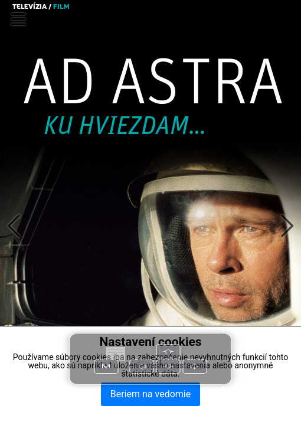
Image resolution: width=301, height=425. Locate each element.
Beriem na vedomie (150, 394)
